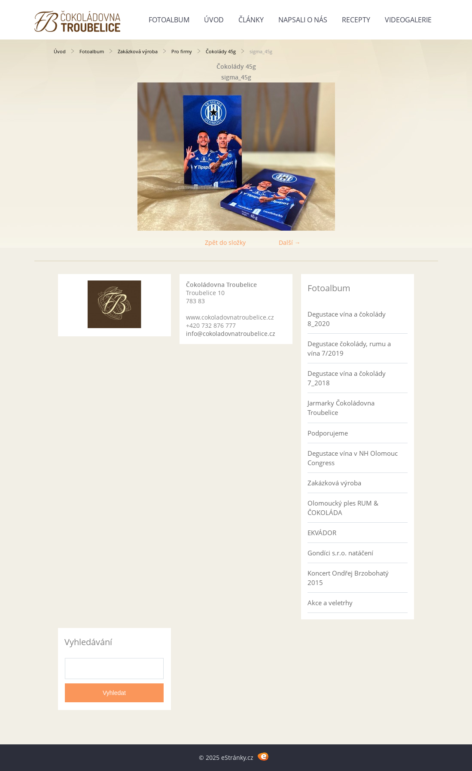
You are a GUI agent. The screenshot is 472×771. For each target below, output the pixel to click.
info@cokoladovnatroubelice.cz (230, 333)
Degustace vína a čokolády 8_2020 (347, 319)
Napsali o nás (302, 19)
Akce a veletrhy (330, 602)
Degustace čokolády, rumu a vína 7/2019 (349, 348)
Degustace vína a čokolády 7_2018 (347, 378)
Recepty (356, 19)
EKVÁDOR (322, 532)
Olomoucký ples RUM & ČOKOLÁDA (343, 508)
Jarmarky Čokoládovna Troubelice (341, 408)
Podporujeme (328, 433)
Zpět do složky (225, 242)
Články (251, 19)
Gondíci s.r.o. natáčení (340, 553)
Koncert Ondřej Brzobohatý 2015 (348, 578)
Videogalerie (408, 19)
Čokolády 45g (221, 51)
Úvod (214, 19)
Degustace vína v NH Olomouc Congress (353, 458)
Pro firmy (181, 51)
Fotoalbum (169, 19)
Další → (290, 242)
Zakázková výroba (138, 51)
